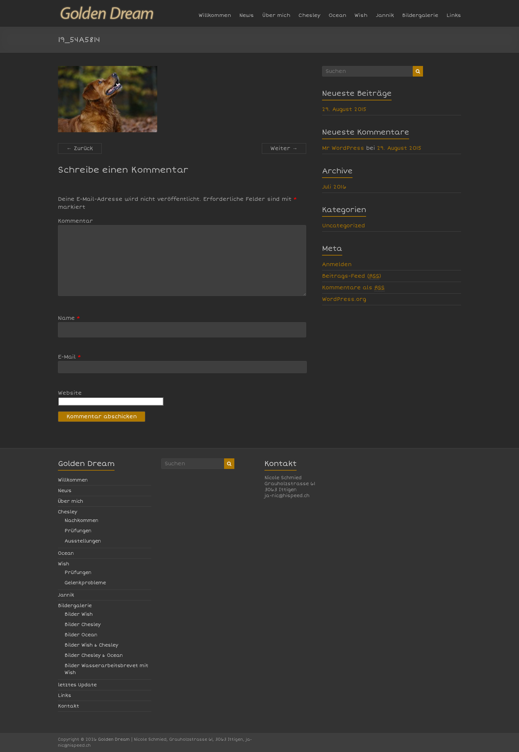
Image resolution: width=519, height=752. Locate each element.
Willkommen (215, 15)
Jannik (385, 15)
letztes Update (77, 685)
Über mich (276, 15)
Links (454, 15)
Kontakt (68, 706)
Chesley (309, 15)
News (246, 15)
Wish (360, 15)
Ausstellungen (83, 541)
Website (70, 393)
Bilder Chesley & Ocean (94, 655)
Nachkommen (81, 520)
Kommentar (75, 221)
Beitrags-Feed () (351, 276)
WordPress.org (344, 299)
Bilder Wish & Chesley (91, 645)
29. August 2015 (344, 109)
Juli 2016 (334, 187)
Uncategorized (343, 225)
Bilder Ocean (81, 635)
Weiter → (284, 148)
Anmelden (337, 264)
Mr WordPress (343, 148)
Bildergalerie (420, 15)
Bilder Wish (79, 614)
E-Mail (69, 357)
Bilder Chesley (83, 624)
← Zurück (80, 148)
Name (69, 318)
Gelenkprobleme (85, 583)
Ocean (337, 15)
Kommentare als (353, 287)
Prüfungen (78, 531)
